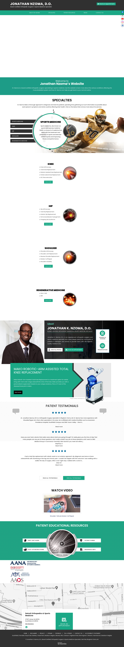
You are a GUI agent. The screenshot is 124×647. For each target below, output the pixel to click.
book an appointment (75, 350)
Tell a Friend (68, 633)
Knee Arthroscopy (46, 167)
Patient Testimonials (62, 406)
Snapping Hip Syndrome (48, 219)
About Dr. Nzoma (34, 13)
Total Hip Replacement (47, 212)
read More (48, 182)
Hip (13, 131)
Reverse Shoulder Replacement (50, 256)
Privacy (42, 633)
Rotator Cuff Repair (46, 259)
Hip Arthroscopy (45, 209)
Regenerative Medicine (19, 141)
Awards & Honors (102, 338)
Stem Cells (44, 293)
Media (85, 13)
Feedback (58, 633)
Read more (59, 427)
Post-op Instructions (36, 550)
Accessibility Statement (92, 633)
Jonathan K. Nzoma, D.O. (69, 328)
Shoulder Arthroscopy (47, 251)
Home (25, 633)
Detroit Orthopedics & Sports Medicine (37, 614)
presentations (102, 350)
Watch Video (62, 490)
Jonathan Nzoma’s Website (62, 83)
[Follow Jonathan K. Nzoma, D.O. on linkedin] (122, 25)
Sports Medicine (17, 121)
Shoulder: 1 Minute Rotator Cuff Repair (62, 505)
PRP (42, 296)
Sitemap (50, 633)
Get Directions (29, 624)
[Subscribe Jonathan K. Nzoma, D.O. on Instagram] (122, 22)
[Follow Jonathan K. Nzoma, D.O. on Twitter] (122, 15)
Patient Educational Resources (62, 526)
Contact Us (99, 13)
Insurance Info (90, 550)
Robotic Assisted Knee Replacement (51, 172)
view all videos (62, 555)
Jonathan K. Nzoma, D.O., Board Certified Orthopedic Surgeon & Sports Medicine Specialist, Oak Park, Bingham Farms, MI (62, 639)
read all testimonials (50, 478)
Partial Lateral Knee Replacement (50, 175)
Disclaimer (33, 633)
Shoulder (15, 136)
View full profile (56, 350)
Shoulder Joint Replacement (49, 254)
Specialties (51, 13)
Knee (13, 126)
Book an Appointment (107, 4)
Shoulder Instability (46, 261)
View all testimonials (74, 478)
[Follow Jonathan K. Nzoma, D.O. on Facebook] (122, 12)
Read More (18, 392)
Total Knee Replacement (48, 170)
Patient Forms (90, 540)
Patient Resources (69, 13)
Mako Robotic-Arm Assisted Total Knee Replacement (41, 371)
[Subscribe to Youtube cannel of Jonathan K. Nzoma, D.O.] (122, 18)
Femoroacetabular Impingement (50, 217)
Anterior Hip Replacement (48, 214)
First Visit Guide (33, 540)
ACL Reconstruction (46, 177)
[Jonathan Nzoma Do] (31, 5)
